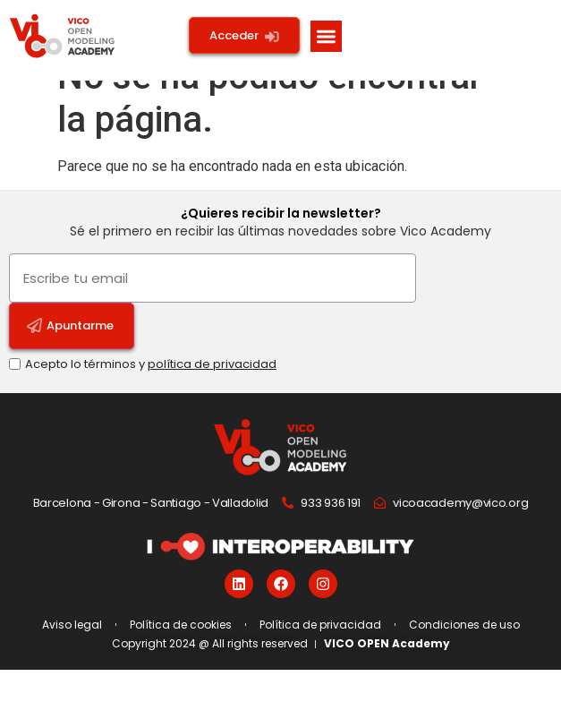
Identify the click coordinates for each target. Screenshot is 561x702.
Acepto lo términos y (150, 396)
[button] (326, 36)
